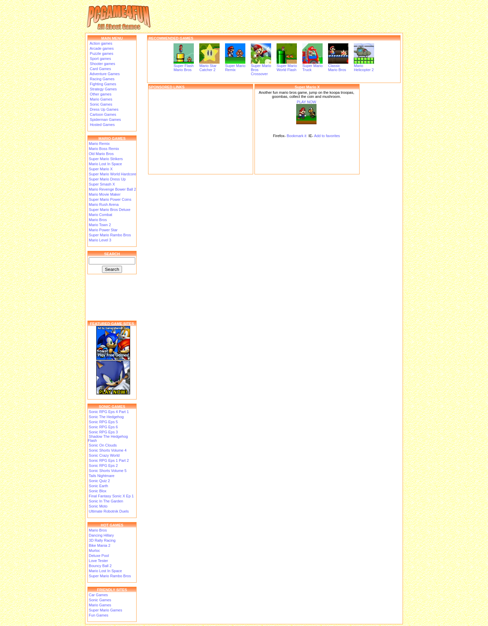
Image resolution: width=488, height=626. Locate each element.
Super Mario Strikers (106, 159)
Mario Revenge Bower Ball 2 (112, 189)
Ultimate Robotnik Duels (109, 511)
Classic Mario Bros (338, 66)
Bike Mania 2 (99, 545)
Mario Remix (99, 144)
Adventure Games (104, 74)
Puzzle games (101, 53)
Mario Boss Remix (104, 149)
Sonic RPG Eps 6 (103, 427)
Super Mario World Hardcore (112, 174)
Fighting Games (102, 84)
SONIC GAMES (112, 407)
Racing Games (102, 79)
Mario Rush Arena (104, 204)
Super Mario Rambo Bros (110, 235)
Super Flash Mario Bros (184, 66)
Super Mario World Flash (287, 66)
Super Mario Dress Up (107, 179)
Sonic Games (100, 104)
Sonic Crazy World (104, 455)
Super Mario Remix (235, 66)
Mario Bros (98, 220)
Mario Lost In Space (105, 164)
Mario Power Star (103, 230)
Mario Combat (100, 215)
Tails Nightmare (102, 476)
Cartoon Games (102, 114)
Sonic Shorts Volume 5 (107, 471)
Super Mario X (101, 169)
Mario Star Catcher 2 (209, 66)
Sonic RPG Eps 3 (103, 432)
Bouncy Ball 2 (100, 566)
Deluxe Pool (99, 556)
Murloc (94, 550)
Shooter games (102, 64)
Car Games (98, 595)
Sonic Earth (98, 486)
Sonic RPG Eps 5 (103, 422)
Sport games (100, 59)
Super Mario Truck (312, 66)
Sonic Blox (97, 491)
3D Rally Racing (102, 540)
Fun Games (98, 615)
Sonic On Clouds (103, 445)
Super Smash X (102, 184)
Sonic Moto (98, 506)
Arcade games (101, 48)
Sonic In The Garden (106, 501)
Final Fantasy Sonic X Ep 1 (111, 496)
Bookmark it (296, 136)
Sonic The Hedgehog (106, 417)
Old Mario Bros (101, 154)
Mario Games (100, 99)
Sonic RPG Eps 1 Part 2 (109, 460)
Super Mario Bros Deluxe (109, 210)
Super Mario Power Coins (110, 199)
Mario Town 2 (100, 225)
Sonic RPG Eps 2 (103, 465)
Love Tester (98, 561)
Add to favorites (327, 136)
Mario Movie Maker (105, 194)
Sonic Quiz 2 (99, 481)
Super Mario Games (105, 610)
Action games (100, 43)
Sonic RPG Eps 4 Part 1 (109, 412)
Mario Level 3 (100, 240)
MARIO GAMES (111, 138)
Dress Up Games (103, 109)
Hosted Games (102, 125)
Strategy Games (103, 89)
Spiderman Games (105, 119)
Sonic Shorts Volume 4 (107, 450)
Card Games (100, 69)
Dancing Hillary (101, 535)
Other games (100, 94)
